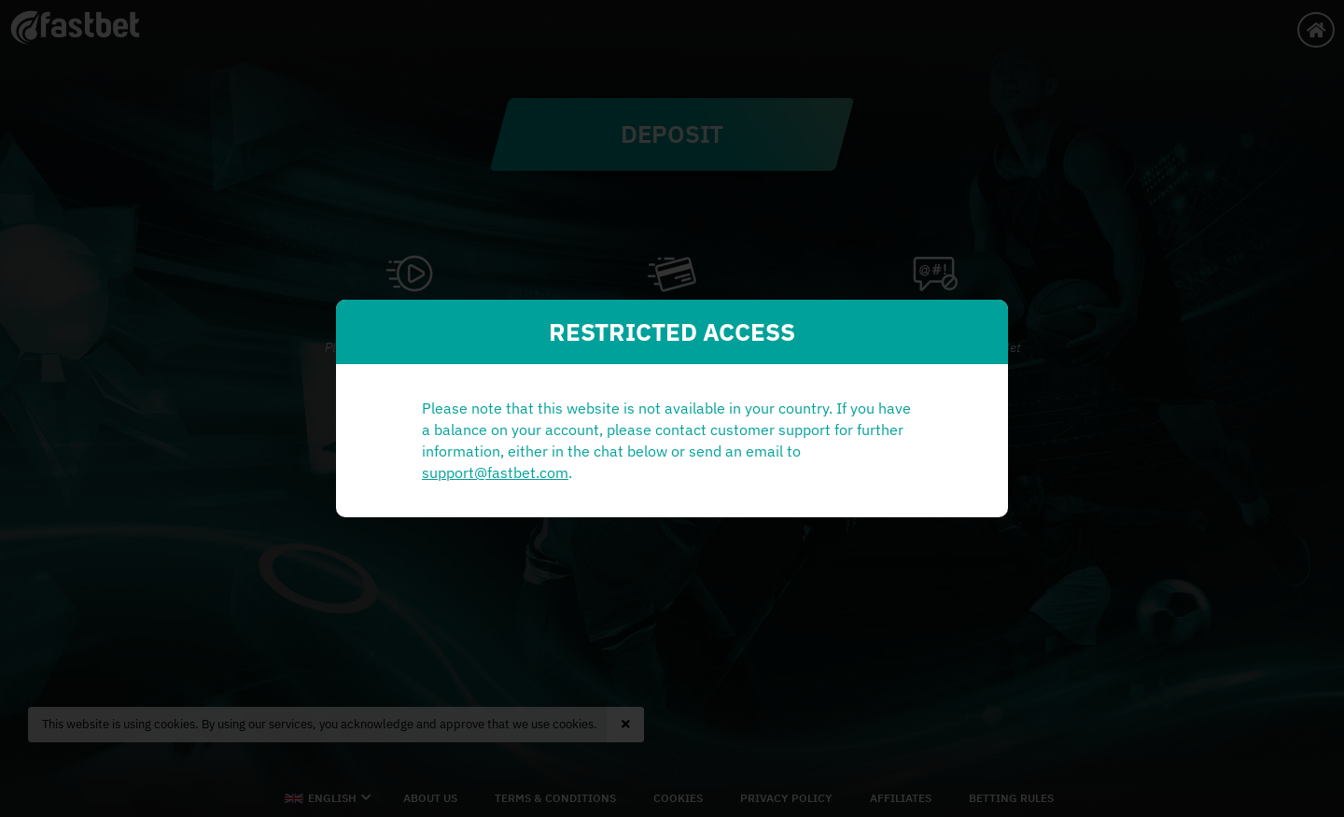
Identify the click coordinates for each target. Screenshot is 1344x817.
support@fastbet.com (495, 472)
